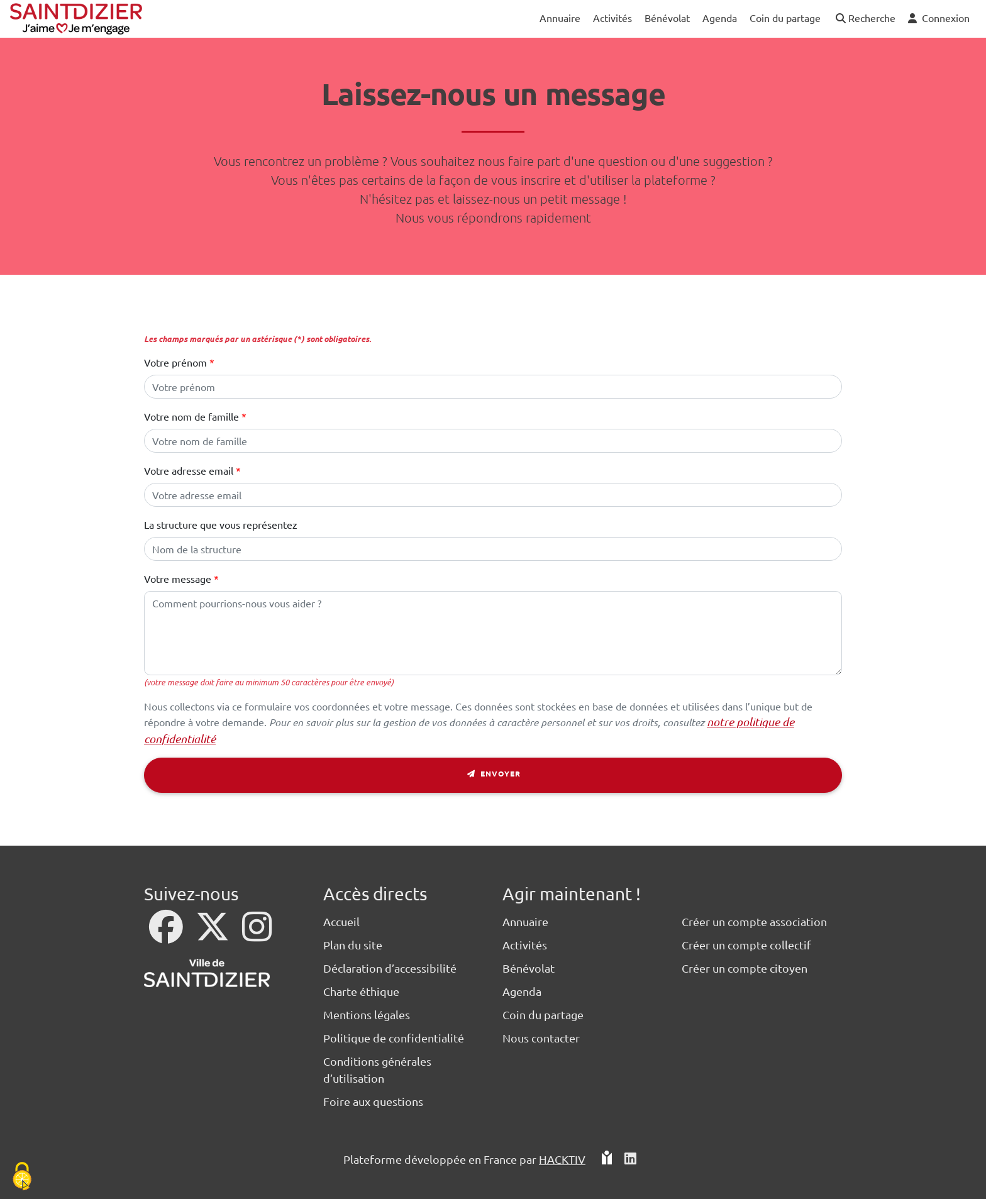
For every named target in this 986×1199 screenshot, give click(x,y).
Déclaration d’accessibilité (390, 968)
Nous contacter (541, 1037)
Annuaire (525, 921)
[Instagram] (257, 934)
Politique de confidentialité (393, 1037)
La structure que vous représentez (220, 524)
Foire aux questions (373, 1101)
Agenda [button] (719, 17)
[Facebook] (167, 934)
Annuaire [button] (560, 17)
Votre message (177, 578)
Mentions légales (366, 1014)
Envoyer (493, 775)
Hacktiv (562, 1159)
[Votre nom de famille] (493, 441)
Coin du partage (543, 1014)
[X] (214, 934)
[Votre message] (493, 633)
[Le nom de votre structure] (493, 549)
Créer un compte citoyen (744, 968)
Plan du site (352, 944)
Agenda (521, 991)
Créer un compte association (754, 921)
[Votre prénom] (493, 387)
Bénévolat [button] (667, 17)
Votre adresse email (188, 470)
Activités (524, 944)
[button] (864, 18)
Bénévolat (528, 968)
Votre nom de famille (191, 416)
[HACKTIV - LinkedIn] (630, 1159)
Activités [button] (612, 17)
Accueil (341, 921)
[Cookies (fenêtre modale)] (22, 1177)
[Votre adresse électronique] (493, 495)
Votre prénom (175, 362)
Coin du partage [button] (785, 17)
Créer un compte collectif (746, 944)
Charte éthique (361, 991)
